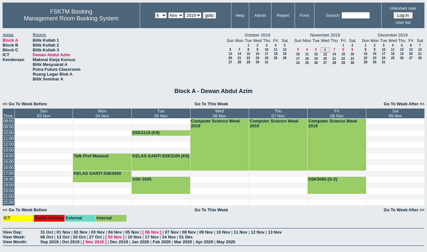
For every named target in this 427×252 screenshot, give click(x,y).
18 (275, 54)
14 (239, 54)
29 (248, 62)
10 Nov (223, 232)
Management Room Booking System (71, 18)
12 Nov (258, 232)
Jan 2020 (140, 241)
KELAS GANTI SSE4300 (97, 173)
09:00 (8, 126)
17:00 (8, 173)
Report (283, 15)
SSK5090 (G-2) (322, 179)
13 (230, 54)
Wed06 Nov (219, 113)
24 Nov (169, 237)
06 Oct (46, 237)
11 (275, 49)
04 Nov (115, 232)
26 (284, 58)
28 (239, 62)
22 (248, 58)
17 (266, 54)
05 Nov (132, 232)
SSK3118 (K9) (146, 132)
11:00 (8, 138)
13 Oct (62, 237)
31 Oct (46, 232)
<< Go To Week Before (25, 103)
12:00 (8, 144)
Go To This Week (211, 103)
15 (248, 54)
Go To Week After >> (404, 103)
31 (266, 62)
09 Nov (206, 232)
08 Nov (189, 232)
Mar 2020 (183, 241)
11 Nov (241, 232)
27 (230, 62)
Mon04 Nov (102, 113)
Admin (260, 15)
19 (284, 54)
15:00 (8, 161)
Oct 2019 (70, 241)
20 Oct (79, 237)
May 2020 (226, 241)
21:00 (8, 196)
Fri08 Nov (336, 113)
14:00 (8, 155)
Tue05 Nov (161, 113)
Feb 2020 (162, 241)
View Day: (12, 232)
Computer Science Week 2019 (215, 123)
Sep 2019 (49, 241)
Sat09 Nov (395, 113)
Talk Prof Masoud (91, 155)
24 (266, 58)
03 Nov (98, 232)
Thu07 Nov (278, 113)
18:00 (8, 179)
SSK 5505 (141, 179)
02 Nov (81, 232)
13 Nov (275, 232)
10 (266, 49)
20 (230, 58)
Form (304, 15)
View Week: (14, 237)
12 (284, 49)
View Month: (15, 241)
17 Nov (152, 237)
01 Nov (63, 232)
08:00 (8, 121)
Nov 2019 (95, 241)
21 (239, 58)
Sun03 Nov (43, 113)
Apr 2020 (204, 241)
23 (257, 58)
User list (403, 22)
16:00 (8, 167)
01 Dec (186, 237)
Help (240, 15)
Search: (333, 15)
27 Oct (95, 237)
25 (275, 58)
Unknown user (403, 8)
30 (257, 62)
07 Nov (172, 232)
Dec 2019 (119, 241)
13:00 (8, 150)
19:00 (8, 185)
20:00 (8, 190)
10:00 (8, 132)
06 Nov (152, 232)
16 (257, 54)
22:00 (8, 202)
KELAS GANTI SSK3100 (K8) (160, 155)
